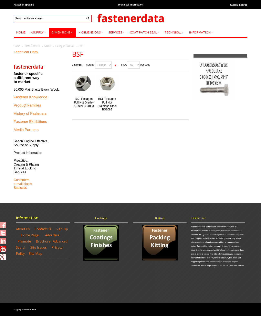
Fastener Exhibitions (30, 122)
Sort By (90, 64)
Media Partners (26, 130)
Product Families (27, 105)
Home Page (30, 235)
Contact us (43, 229)
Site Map (35, 253)
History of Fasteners (30, 113)
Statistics (20, 187)
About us (23, 229)
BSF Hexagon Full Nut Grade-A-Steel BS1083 (84, 102)
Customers (21, 180)
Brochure (43, 241)
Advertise (52, 235)
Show (124, 64)
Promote (24, 241)
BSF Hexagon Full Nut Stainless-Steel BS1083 (107, 104)
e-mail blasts (23, 184)
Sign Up (62, 229)
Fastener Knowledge (30, 97)
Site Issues (38, 247)
